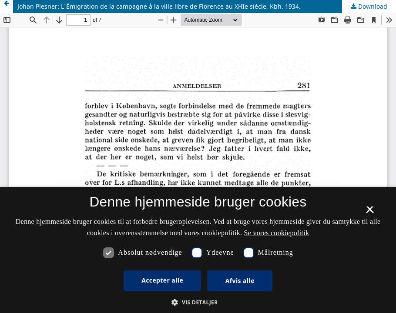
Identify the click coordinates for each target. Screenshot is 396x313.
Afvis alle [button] (240, 280)
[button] (198, 302)
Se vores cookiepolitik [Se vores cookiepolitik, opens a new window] (276, 232)
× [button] (370, 212)
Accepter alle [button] (162, 280)
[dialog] (198, 250)
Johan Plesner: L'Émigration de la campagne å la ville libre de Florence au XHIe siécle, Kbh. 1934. (159, 6)
